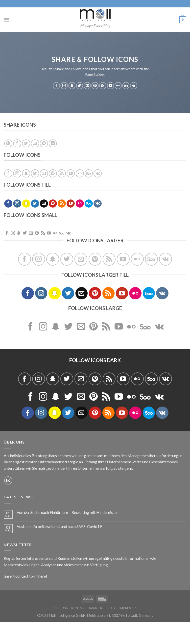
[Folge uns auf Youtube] (110, 85)
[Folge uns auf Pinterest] (95, 85)
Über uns (60, 608)
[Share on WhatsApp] (8, 143)
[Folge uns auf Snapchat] (71, 85)
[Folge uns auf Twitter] (79, 85)
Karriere (96, 608)
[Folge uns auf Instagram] (64, 85)
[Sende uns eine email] (87, 85)
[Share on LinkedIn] (53, 143)
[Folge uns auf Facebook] (56, 85)
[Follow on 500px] (125, 85)
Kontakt (78, 608)
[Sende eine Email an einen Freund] (35, 143)
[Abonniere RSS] (102, 85)
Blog (111, 608)
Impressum (128, 608)
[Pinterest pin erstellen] (44, 143)
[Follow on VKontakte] (133, 85)
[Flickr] (118, 85)
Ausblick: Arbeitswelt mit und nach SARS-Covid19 (59, 526)
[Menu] (7, 20)
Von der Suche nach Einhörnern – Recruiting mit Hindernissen (68, 512)
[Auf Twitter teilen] (26, 143)
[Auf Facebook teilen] (17, 143)
